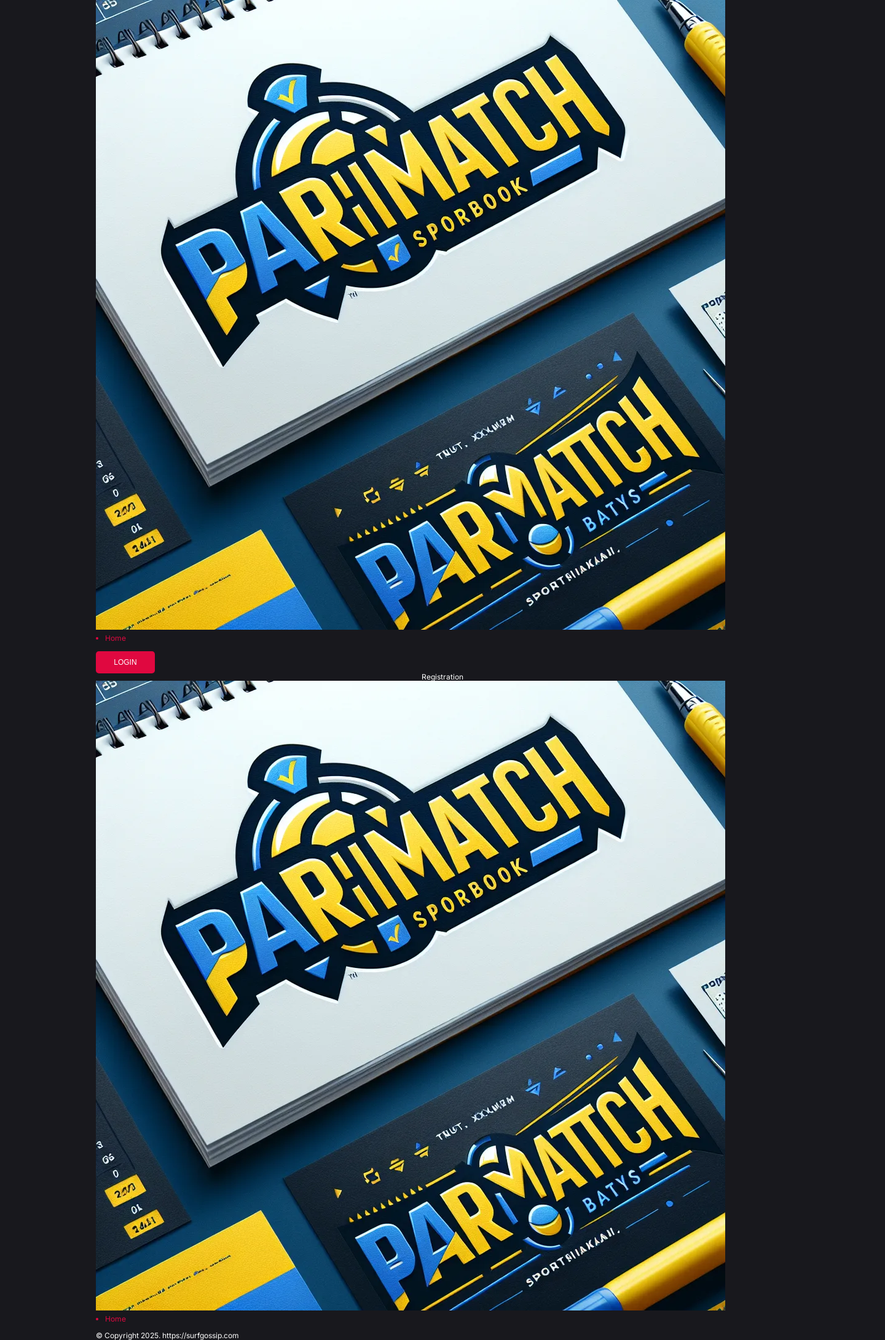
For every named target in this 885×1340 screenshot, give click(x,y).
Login (125, 662)
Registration (442, 677)
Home (115, 638)
